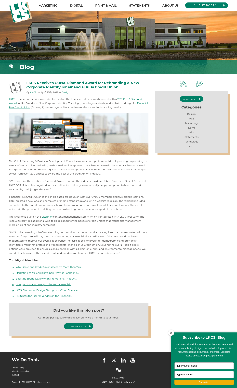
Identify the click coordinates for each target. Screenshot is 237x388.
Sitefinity (47, 216)
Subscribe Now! (77, 326)
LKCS (33, 92)
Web (191, 146)
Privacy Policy (18, 367)
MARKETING (48, 5)
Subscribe (204, 382)
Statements (191, 137)
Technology (191, 141)
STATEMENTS (139, 5)
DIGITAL (76, 5)
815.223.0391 (118, 377)
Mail (191, 118)
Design (66, 92)
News (191, 127)
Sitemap (16, 374)
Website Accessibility (22, 371)
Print (191, 132)
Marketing (191, 123)
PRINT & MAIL (106, 5)
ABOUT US (170, 5)
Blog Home (190, 99)
